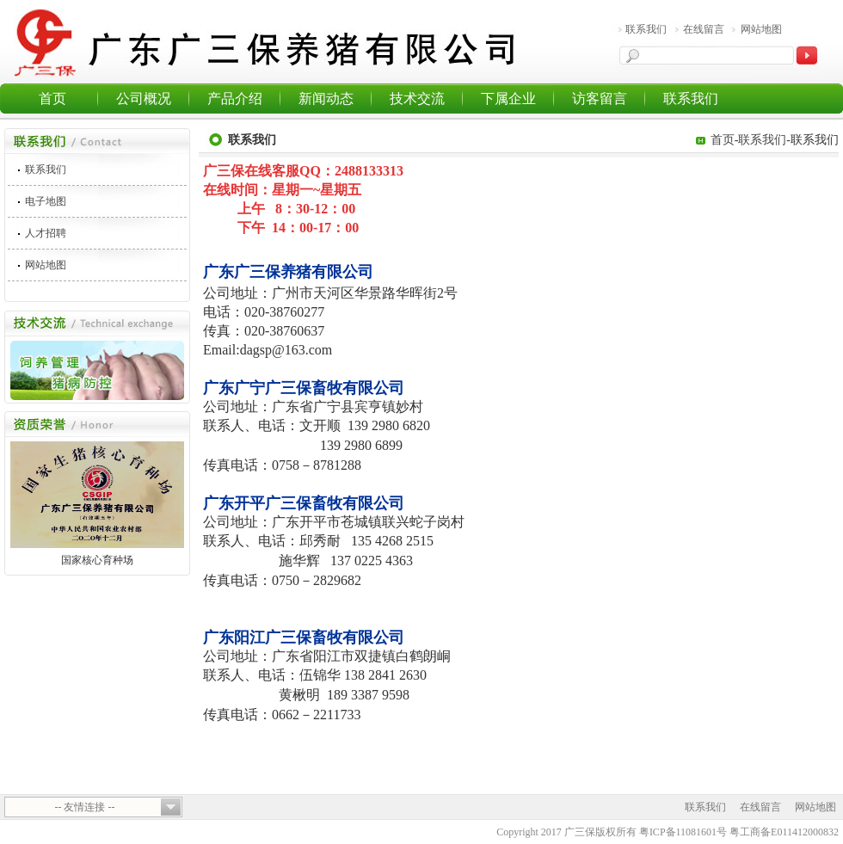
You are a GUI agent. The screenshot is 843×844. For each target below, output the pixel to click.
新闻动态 (326, 98)
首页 (52, 98)
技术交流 (417, 98)
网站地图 (761, 29)
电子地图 (45, 201)
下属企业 (508, 98)
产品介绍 (234, 98)
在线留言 (703, 29)
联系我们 (646, 29)
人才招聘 (45, 233)
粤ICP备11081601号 (683, 832)
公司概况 (143, 98)
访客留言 (599, 98)
